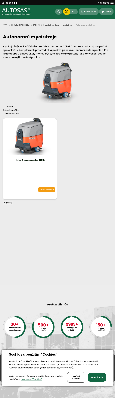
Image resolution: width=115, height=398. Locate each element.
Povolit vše (97, 377)
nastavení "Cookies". (31, 379)
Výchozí (11, 106)
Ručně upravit (76, 377)
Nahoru (8, 202)
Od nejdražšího (11, 113)
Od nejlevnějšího (11, 110)
